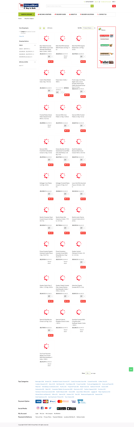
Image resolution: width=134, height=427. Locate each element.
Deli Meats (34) (60, 384)
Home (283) (72, 392)
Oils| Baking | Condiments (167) (50, 386)
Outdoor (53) (70, 394)
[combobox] (70, 6)
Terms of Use (38, 417)
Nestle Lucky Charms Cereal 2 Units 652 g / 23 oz (78, 219)
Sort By (80, 28)
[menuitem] (26, 14)
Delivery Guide (81, 417)
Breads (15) (48, 381)
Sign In (96, 1)
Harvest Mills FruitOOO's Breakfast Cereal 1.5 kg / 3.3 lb (46, 151)
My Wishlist (57, 413)
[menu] (67, 14)
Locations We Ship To (69, 417)
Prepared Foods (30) (73, 386)
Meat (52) (38, 386)
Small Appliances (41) (41, 397)
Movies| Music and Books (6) (43, 394)
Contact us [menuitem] (103, 14)
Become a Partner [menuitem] (45, 14)
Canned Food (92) (92, 381)
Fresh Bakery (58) (70, 384)
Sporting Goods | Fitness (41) (55, 397)
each (21, 65)
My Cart (42, 413)
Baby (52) (48, 389)
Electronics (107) (78, 389)
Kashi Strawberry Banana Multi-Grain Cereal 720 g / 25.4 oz (78, 151)
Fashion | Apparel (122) (90, 389)
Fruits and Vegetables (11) (94, 384)
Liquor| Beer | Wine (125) (83, 392)
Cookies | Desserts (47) (41, 384)
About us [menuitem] (74, 14)
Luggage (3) (94, 392)
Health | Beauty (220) (61, 392)
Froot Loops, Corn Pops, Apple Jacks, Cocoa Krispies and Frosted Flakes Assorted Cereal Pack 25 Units (78, 83)
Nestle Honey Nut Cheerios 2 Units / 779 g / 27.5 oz (62, 219)
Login (36, 413)
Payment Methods (57, 417)
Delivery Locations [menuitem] (88, 14)
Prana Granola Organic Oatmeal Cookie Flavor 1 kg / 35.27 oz (46, 253)
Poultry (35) (63, 386)
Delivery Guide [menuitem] (61, 14)
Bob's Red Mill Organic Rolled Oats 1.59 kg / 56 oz (78, 47)
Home (20, 18)
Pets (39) (77, 394)
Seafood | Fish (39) (95, 386)
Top (130, 368)
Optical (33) (62, 394)
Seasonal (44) (98, 394)
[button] (114, 2)
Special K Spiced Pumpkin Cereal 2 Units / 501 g (62, 321)
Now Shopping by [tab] (23, 28)
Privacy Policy (47, 417)
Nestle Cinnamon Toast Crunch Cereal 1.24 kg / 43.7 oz (46, 219)
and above (26, 57)
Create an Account (106, 1)
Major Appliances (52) (104, 392)
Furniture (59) (101, 389)
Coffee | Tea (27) (102, 381)
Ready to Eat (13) (84, 386)
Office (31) (55, 394)
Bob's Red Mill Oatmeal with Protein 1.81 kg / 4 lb (63, 47)
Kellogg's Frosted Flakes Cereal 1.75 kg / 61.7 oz (63, 185)
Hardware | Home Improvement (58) (45, 392)
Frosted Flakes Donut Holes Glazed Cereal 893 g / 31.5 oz (46, 116)
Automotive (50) (39, 389)
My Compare (49, 413)
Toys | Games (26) (69, 397)
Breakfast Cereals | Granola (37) (61, 381)
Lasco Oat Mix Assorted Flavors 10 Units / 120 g (79, 185)
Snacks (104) (105, 386)
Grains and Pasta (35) (107, 384)
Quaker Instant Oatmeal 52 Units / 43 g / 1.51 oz (78, 253)
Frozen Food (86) (81, 384)
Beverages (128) (39, 381)
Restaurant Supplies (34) (87, 394)
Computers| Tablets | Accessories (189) (62, 389)
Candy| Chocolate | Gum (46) (78, 381)
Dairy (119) (52, 384)
